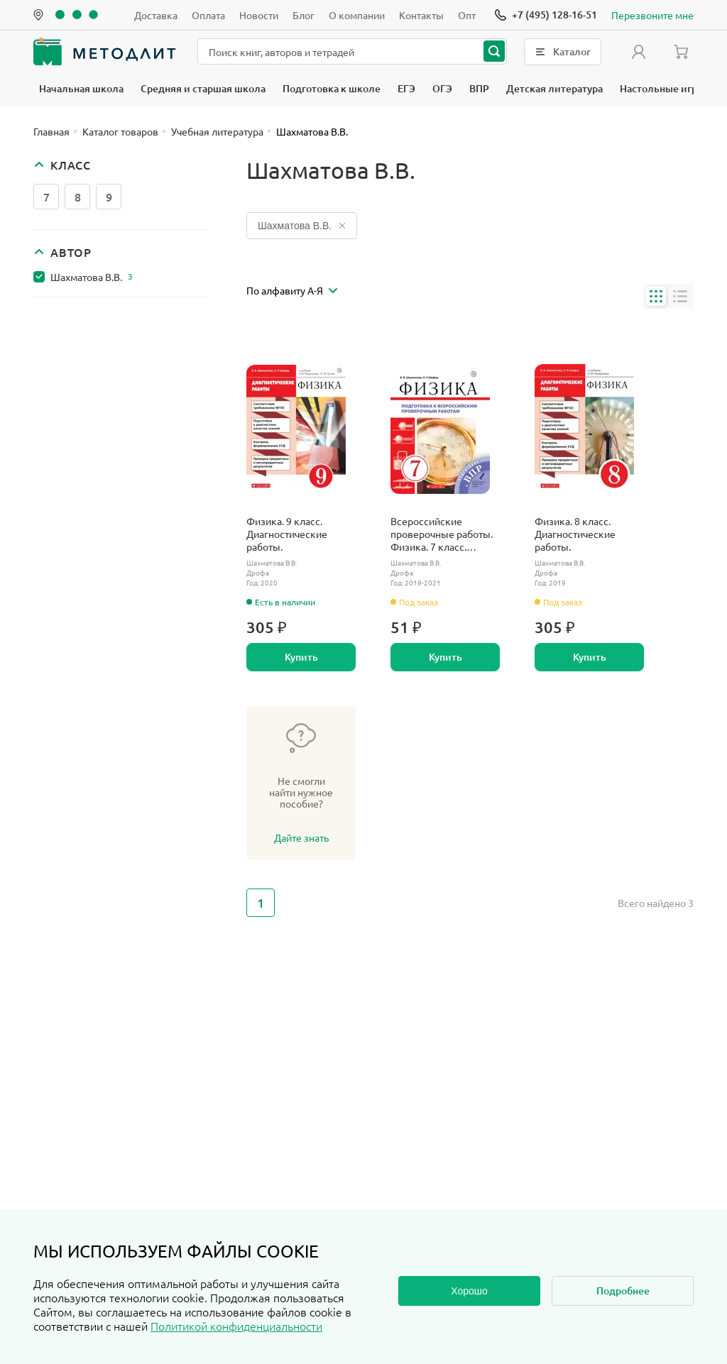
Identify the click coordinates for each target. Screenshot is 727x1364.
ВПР (479, 88)
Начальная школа (81, 88)
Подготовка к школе (332, 88)
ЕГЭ (406, 88)
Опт (467, 15)
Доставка (155, 15)
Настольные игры (662, 88)
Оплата (208, 15)
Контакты (421, 15)
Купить (301, 657)
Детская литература (554, 88)
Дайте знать (301, 837)
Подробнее (623, 1290)
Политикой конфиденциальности (236, 1325)
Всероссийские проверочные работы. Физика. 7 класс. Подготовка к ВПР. (441, 534)
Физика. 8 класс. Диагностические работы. (575, 534)
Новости (258, 15)
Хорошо (469, 1291)
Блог (304, 15)
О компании (357, 15)
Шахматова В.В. (91, 276)
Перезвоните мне (652, 15)
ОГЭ (442, 88)
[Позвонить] (546, 15)
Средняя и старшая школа (203, 88)
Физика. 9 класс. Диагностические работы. (286, 534)
